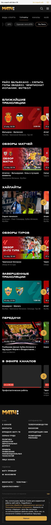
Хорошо (26, 518)
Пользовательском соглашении (18, 507)
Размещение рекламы (34, 437)
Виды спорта (9, 17)
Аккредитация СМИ (38, 432)
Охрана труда (9, 436)
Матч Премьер (9, 471)
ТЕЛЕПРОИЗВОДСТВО (38, 425)
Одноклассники (10, 486)
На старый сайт (38, 2)
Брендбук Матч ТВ (11, 432)
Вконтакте (7, 482)
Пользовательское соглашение (14, 494)
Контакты (7, 428)
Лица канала (8, 460)
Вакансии (33, 428)
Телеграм (21, 482)
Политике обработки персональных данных (23, 505)
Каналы (36, 17)
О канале (6, 425)
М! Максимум (9, 475)
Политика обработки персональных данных (9, 442)
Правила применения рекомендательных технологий (12, 453)
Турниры (24, 17)
